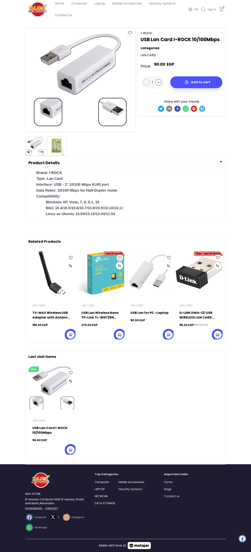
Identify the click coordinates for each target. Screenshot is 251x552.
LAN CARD (38, 305)
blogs (167, 489)
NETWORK (101, 496)
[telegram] (202, 109)
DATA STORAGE (105, 503)
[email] (169, 109)
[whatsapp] (186, 109)
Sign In (212, 9)
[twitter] (161, 109)
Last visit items (42, 356)
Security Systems (162, 3)
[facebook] (177, 109)
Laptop (99, 3)
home (168, 482)
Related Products (44, 241)
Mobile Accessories (127, 3)
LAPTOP (100, 489)
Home (59, 3)
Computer (79, 3)
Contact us (63, 15)
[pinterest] (194, 109)
